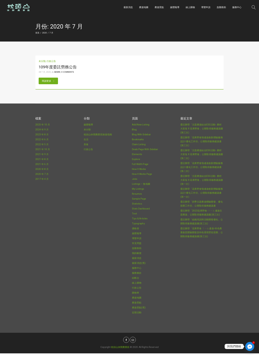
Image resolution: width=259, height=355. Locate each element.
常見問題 (136, 243)
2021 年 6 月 (42, 164)
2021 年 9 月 (42, 154)
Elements (137, 154)
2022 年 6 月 (42, 139)
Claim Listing (139, 144)
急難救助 (221, 7)
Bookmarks (138, 139)
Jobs (134, 179)
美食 (86, 144)
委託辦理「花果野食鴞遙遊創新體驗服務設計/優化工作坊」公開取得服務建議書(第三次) (201, 141)
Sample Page (139, 199)
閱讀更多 (48, 81)
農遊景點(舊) (139, 307)
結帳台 (135, 278)
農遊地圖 (143, 7)
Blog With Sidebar (141, 134)
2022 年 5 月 (42, 144)
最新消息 (128, 7)
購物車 (135, 293)
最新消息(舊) (139, 263)
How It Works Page (142, 174)
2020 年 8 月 (42, 169)
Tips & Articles (140, 218)
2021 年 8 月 (42, 159)
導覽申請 (205, 7)
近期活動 (136, 312)
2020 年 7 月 (42, 174)
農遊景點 (159, 7)
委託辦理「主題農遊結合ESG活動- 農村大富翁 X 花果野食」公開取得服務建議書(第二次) (201, 154)
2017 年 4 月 (42, 179)
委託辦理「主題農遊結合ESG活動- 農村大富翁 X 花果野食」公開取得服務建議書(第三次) (201, 128)
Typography (138, 223)
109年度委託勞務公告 (58, 67)
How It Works (139, 169)
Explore (136, 159)
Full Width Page (140, 164)
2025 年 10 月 (42, 124)
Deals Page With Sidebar (145, 149)
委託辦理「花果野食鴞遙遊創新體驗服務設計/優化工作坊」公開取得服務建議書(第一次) (201, 193)
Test (134, 213)
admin (57, 72)
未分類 (42, 61)
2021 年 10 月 (42, 149)
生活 (86, 139)
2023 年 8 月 (42, 134)
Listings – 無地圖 (141, 184)
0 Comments (67, 72)
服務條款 (136, 273)
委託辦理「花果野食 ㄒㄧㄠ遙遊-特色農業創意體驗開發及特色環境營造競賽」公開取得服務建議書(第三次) (201, 232)
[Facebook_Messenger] (249, 346)
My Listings (138, 189)
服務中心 (236, 7)
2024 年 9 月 (42, 129)
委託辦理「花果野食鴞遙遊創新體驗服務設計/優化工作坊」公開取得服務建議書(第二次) (201, 167)
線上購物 (190, 7)
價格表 (135, 228)
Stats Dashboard (141, 208)
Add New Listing (140, 124)
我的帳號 (136, 253)
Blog (134, 129)
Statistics (137, 204)
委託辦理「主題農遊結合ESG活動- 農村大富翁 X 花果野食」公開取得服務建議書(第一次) (201, 180)
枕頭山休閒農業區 (120, 347)
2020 (44, 32)
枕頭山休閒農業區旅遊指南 (98, 134)
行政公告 (51, 61)
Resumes (137, 194)
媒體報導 (174, 7)
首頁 (37, 32)
